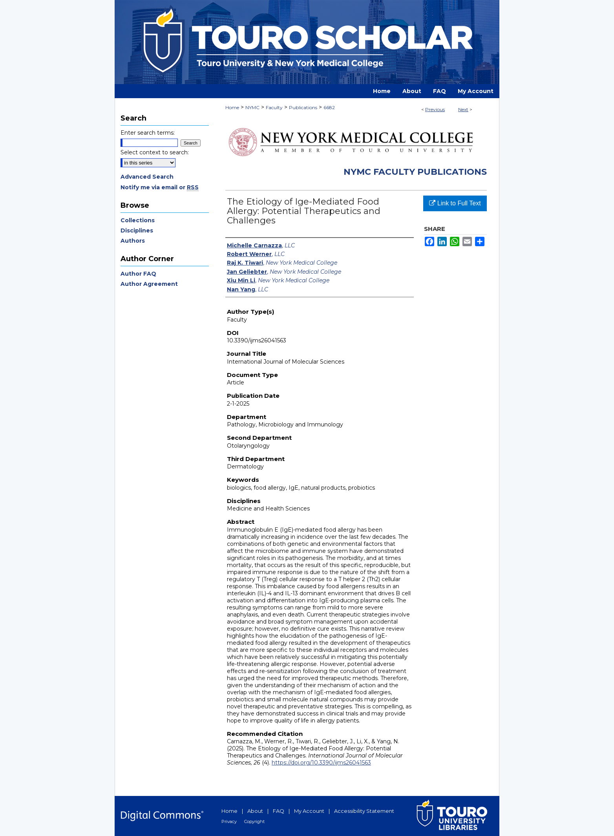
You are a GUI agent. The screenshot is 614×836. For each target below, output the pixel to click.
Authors (133, 240)
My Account (309, 811)
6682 (329, 107)
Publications (303, 107)
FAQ (278, 811)
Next (463, 109)
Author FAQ (138, 273)
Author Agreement (149, 283)
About (255, 811)
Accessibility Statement (364, 811)
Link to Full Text (455, 203)
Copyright (254, 821)
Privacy (229, 821)
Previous (435, 109)
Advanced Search (147, 176)
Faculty (274, 107)
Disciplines (137, 230)
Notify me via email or (160, 187)
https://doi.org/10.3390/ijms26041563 (321, 762)
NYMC (252, 107)
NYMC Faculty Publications (415, 171)
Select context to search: (155, 152)
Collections (138, 220)
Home (232, 107)
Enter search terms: (148, 132)
